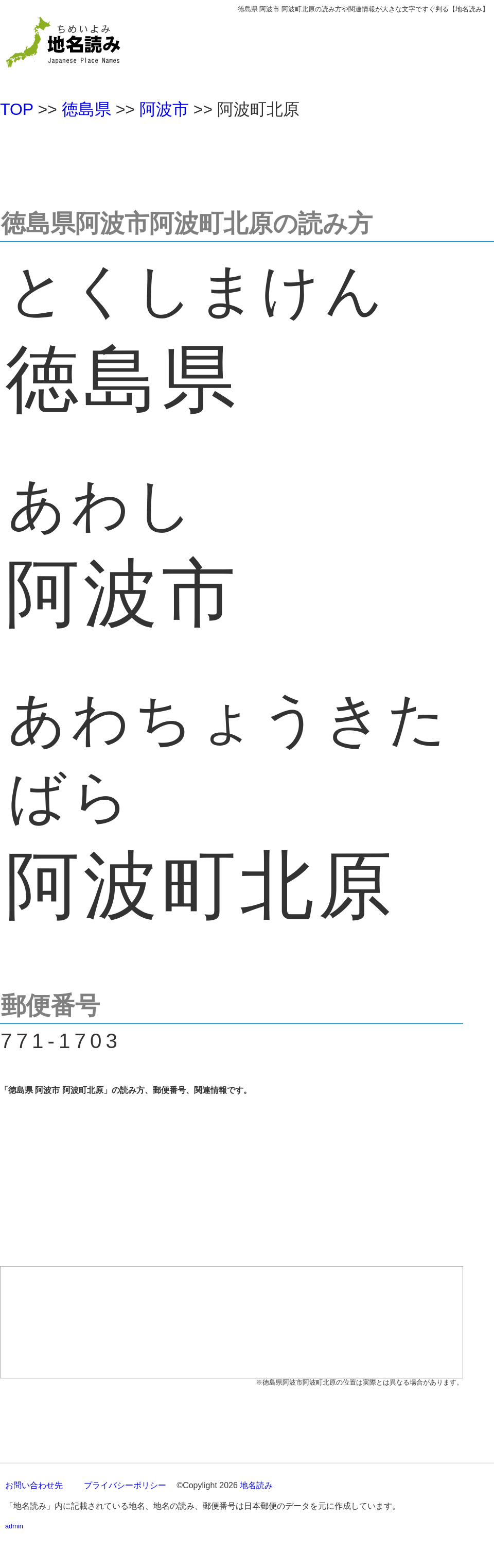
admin (14, 1526)
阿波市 (164, 109)
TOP (16, 109)
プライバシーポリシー (125, 1485)
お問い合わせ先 (34, 1485)
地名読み (256, 1485)
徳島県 (86, 109)
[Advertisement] (247, 159)
